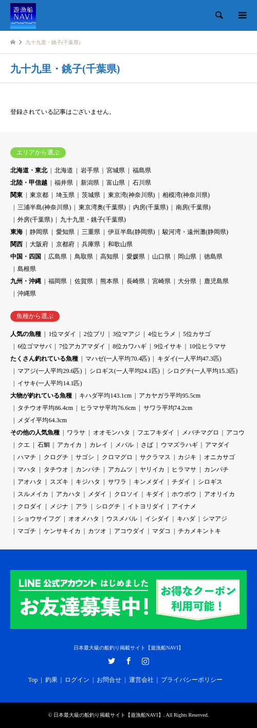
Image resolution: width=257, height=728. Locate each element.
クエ (23, 444)
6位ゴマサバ (34, 346)
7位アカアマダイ (82, 346)
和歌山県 (120, 244)
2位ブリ (94, 334)
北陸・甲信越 (28, 182)
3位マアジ (126, 334)
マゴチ (26, 531)
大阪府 (39, 244)
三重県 (91, 231)
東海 (16, 231)
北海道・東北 (28, 170)
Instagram (145, 660)
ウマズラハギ (179, 444)
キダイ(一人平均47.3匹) (189, 358)
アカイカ (69, 444)
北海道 (63, 170)
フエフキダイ (155, 432)
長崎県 (135, 281)
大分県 (187, 281)
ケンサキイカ (62, 531)
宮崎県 (161, 281)
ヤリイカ (152, 469)
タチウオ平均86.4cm (45, 407)
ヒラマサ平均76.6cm (108, 407)
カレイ (98, 444)
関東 (16, 195)
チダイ (181, 481)
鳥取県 (84, 256)
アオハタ (29, 481)
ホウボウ (184, 494)
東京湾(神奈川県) (131, 195)
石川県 (142, 182)
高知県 (109, 256)
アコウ (235, 432)
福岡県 (57, 281)
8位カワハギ (129, 346)
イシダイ (157, 518)
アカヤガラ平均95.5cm (169, 395)
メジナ (59, 506)
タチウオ (56, 469)
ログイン (77, 679)
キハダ (186, 518)
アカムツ (120, 469)
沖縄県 (26, 293)
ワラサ (76, 432)
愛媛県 (135, 256)
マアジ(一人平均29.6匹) (49, 371)
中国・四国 (25, 256)
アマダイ (217, 444)
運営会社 (141, 679)
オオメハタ (83, 518)
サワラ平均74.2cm (168, 407)
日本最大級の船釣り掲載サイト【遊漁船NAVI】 (128, 648)
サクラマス (155, 457)
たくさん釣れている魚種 (44, 358)
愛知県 (65, 231)
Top (33, 679)
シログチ (108, 506)
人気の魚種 (25, 334)
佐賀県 (84, 281)
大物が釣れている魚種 (41, 395)
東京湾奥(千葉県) (102, 207)
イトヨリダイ (145, 506)
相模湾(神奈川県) (186, 195)
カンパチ (88, 469)
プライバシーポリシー (192, 679)
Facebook (128, 660)
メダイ (97, 494)
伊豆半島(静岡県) (131, 231)
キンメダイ (149, 481)
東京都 (39, 195)
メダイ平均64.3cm (42, 420)
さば (147, 444)
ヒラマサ (184, 469)
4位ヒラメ (162, 334)
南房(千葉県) (193, 207)
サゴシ (85, 457)
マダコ (161, 531)
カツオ (97, 531)
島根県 (26, 268)
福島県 (142, 170)
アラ (82, 506)
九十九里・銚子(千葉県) (93, 219)
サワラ (117, 481)
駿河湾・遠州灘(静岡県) (195, 231)
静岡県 (39, 231)
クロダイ (29, 506)
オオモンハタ (111, 432)
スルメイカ (32, 494)
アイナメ (184, 506)
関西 (16, 244)
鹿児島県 (216, 281)
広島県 (57, 256)
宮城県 (115, 170)
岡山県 (187, 256)
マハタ (26, 469)
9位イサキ (168, 346)
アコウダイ (129, 531)
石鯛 (44, 444)
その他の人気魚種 (35, 432)
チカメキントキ (199, 531)
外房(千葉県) (34, 219)
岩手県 (90, 170)
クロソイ (126, 494)
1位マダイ (62, 334)
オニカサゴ (219, 457)
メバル (124, 444)
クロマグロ (117, 457)
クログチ (56, 457)
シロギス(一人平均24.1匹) (124, 371)
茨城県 (91, 195)
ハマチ (26, 457)
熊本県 (109, 281)
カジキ (187, 457)
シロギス (210, 481)
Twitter (111, 660)
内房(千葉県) (150, 207)
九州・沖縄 (25, 281)
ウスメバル (121, 518)
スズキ (59, 481)
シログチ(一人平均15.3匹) (202, 371)
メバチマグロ (200, 432)
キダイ (155, 494)
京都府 (65, 244)
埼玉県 (65, 195)
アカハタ (68, 494)
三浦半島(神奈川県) (44, 207)
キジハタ (88, 481)
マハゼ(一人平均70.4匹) (117, 358)
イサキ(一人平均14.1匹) (49, 383)
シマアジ (215, 518)
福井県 (63, 182)
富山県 (115, 182)
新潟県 (90, 182)
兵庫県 (91, 244)
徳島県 (213, 256)
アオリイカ (219, 494)
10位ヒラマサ (207, 346)
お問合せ (109, 679)
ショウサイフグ (39, 518)
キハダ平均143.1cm (105, 395)
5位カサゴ (197, 334)
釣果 (51, 679)
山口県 (161, 256)
